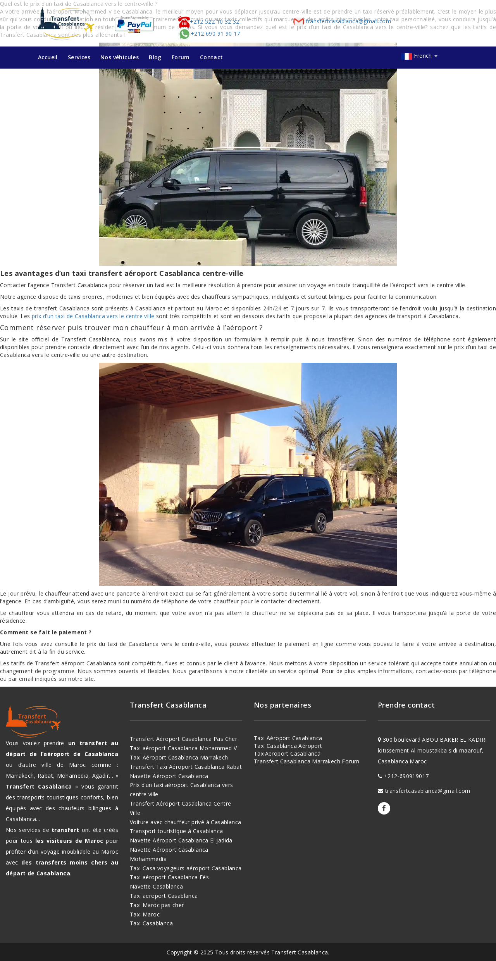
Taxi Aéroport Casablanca (288, 738)
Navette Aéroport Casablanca (169, 776)
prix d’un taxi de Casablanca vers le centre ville (93, 316)
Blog (155, 57)
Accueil (48, 57)
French (425, 55)
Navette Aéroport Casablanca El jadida (181, 840)
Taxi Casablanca (151, 923)
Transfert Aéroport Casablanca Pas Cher (183, 738)
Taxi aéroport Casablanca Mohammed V (183, 748)
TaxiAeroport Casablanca (287, 753)
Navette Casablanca (156, 886)
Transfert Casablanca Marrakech (297, 761)
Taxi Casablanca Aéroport (288, 745)
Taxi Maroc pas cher (157, 905)
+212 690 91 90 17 (209, 33)
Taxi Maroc (145, 914)
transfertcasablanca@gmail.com (341, 21)
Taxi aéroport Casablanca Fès (169, 877)
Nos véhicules (119, 57)
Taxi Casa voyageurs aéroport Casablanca (186, 868)
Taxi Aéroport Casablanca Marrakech (179, 757)
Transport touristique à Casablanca (176, 831)
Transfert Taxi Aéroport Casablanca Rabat (186, 766)
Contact (211, 57)
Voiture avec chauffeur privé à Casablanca (185, 822)
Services (79, 57)
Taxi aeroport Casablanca (164, 895)
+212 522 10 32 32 (208, 21)
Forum (181, 57)
